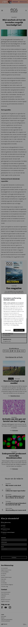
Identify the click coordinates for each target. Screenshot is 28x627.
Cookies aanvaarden (19, 330)
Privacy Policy (16, 325)
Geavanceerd (8, 330)
